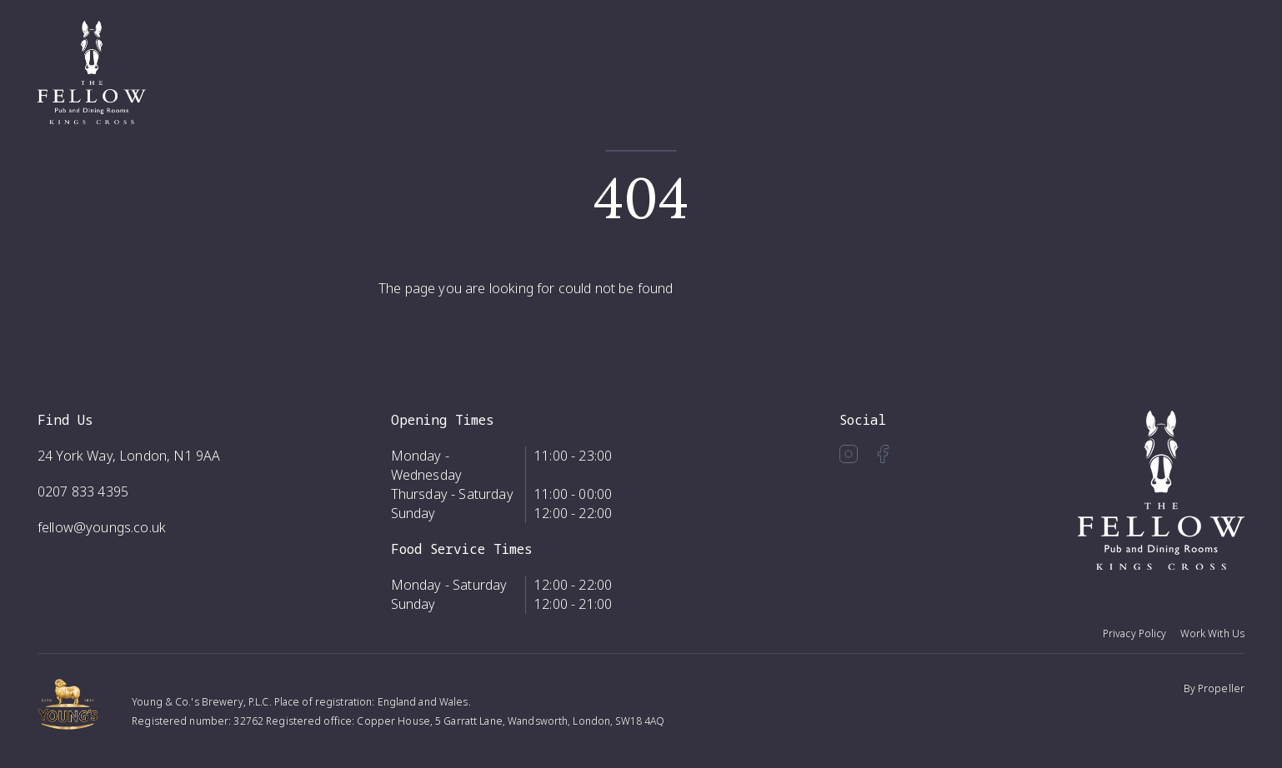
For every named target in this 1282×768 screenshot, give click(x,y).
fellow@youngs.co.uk (102, 527)
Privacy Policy (1135, 633)
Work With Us (1212, 633)
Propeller (1221, 688)
